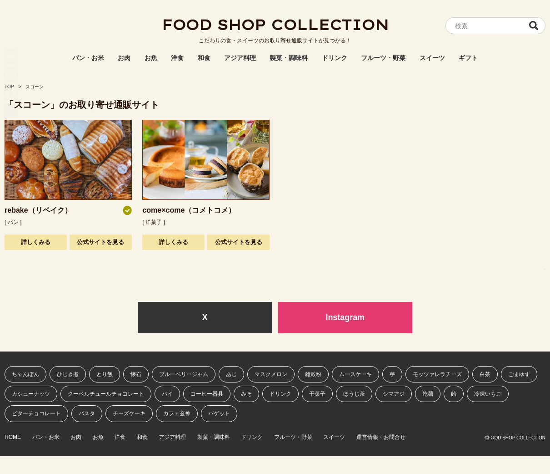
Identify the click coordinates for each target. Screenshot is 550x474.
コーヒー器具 (206, 394)
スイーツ (432, 57)
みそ (246, 394)
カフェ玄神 (176, 414)
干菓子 (317, 394)
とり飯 (104, 374)
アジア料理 (240, 57)
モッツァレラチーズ (437, 374)
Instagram (345, 317)
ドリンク (334, 57)
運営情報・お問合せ (388, 437)
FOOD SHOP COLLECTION (275, 25)
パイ (167, 394)
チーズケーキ (129, 414)
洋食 (177, 57)
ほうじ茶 (354, 394)
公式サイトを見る (100, 242)
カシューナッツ (31, 394)
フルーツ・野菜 (383, 57)
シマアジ (394, 394)
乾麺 (427, 394)
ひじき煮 (68, 374)
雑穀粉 (313, 374)
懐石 (135, 374)
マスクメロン (271, 374)
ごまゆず (519, 374)
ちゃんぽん (25, 374)
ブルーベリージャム (183, 374)
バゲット (219, 414)
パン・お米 (88, 57)
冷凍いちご (487, 394)
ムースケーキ (355, 374)
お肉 (124, 57)
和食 (204, 57)
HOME (13, 437)
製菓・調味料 (289, 57)
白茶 (485, 374)
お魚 (151, 57)
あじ (231, 374)
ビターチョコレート (36, 414)
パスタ (87, 414)
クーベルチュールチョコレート (106, 394)
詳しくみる (35, 242)
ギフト (468, 57)
